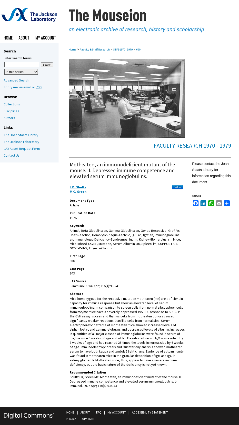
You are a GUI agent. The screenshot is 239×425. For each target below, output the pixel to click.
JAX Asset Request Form (22, 148)
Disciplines (11, 111)
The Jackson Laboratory (21, 142)
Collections (12, 104)
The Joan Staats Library (21, 135)
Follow (177, 187)
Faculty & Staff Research (95, 50)
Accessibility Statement (150, 412)
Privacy (71, 419)
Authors (9, 118)
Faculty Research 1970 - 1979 (192, 146)
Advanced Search (16, 80)
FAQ (98, 412)
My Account (117, 412)
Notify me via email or (23, 87)
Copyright (87, 419)
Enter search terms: (18, 58)
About (85, 412)
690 (138, 50)
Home (72, 50)
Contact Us (12, 155)
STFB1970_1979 (123, 50)
